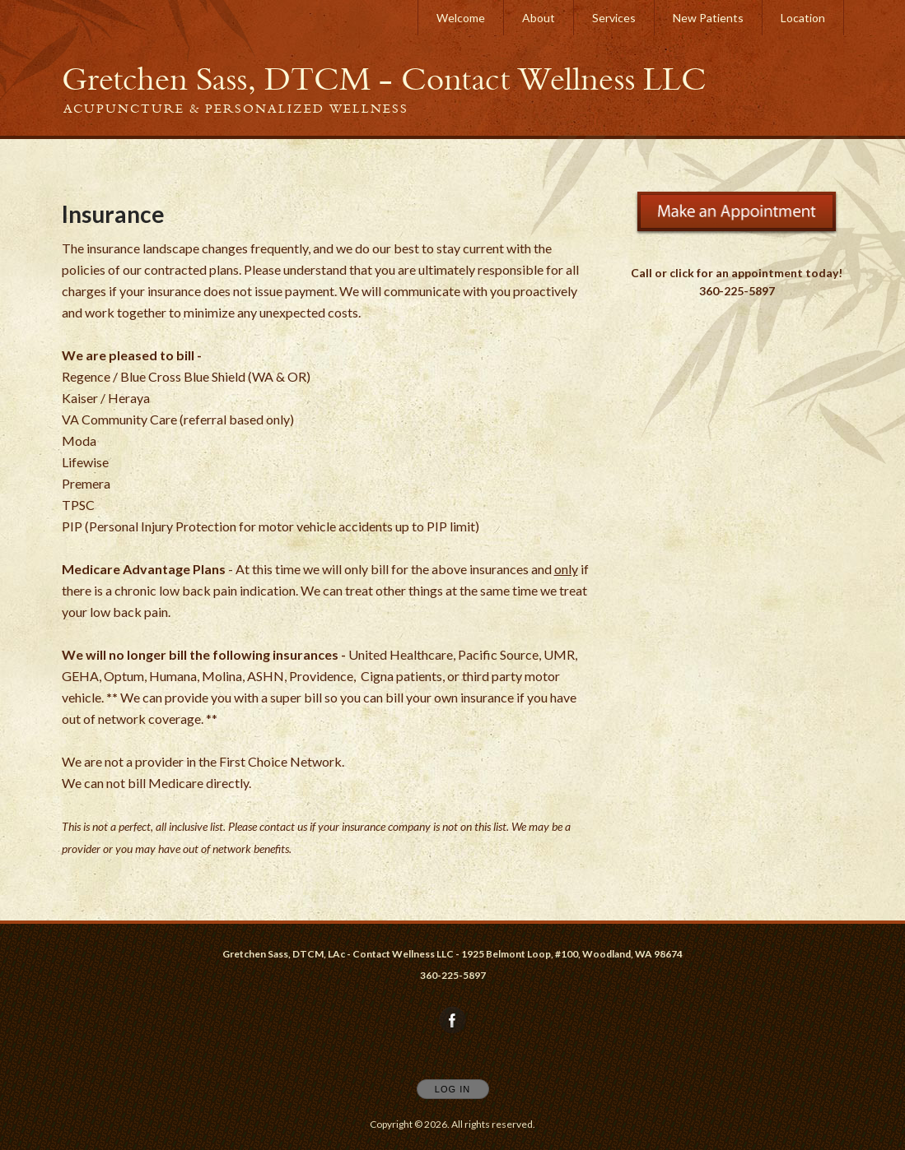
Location (803, 18)
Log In (452, 1089)
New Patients (708, 18)
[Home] (384, 79)
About (538, 18)
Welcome (460, 18)
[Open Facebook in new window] (453, 1021)
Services (614, 18)
